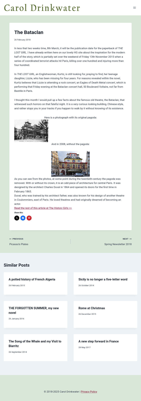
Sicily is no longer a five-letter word (103, 279)
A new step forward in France (99, 341)
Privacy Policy (89, 391)
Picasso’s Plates (38, 241)
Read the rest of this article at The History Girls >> (43, 208)
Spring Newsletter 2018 (102, 241)
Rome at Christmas (92, 308)
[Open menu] (134, 7)
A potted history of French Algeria (32, 279)
